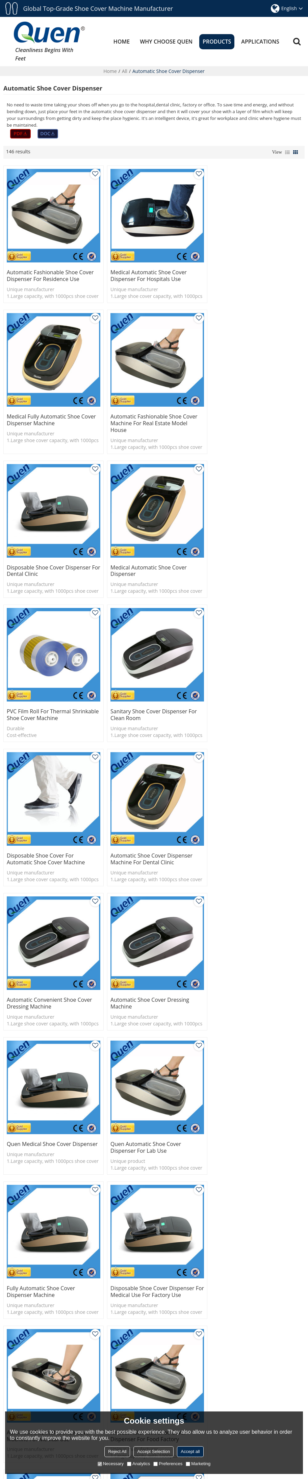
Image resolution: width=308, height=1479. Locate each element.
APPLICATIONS (260, 41)
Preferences (167, 1463)
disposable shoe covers (171, 1204)
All (124, 71)
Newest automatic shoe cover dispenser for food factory (246, 986)
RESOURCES (116, 1358)
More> (11, 1377)
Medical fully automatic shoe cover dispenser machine (253, 273)
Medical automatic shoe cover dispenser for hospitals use (146, 273)
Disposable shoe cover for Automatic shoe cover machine (247, 562)
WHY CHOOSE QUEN (166, 41)
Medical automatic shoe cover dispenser (246, 414)
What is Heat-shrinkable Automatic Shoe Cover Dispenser (293, 1409)
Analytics (138, 1463)
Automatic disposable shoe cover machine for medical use (150, 986)
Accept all (190, 1451)
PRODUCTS (217, 41)
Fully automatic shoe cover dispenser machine (242, 845)
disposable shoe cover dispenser (146, 1214)
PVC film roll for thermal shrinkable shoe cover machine (46, 562)
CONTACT (113, 1378)
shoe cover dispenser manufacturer (99, 1204)
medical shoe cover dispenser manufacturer (55, 1214)
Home (110, 71)
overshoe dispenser (225, 1204)
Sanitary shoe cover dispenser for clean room (151, 562)
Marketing (198, 1463)
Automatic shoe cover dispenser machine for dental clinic (48, 704)
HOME (121, 41)
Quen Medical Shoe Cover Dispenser (39, 845)
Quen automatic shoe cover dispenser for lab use (143, 845)
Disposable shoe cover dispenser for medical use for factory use (49, 986)
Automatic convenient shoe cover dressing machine (151, 704)
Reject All (117, 1451)
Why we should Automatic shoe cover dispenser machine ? (293, 1339)
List (287, 152)
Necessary (111, 1463)
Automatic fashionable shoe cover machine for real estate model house (50, 418)
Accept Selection (153, 1451)
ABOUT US (114, 1368)
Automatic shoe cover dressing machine (247, 704)
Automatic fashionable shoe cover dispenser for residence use (50, 273)
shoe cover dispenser (30, 1204)
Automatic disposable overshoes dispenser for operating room (149, 1128)
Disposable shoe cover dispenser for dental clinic (150, 414)
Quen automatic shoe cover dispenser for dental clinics (42, 1128)
